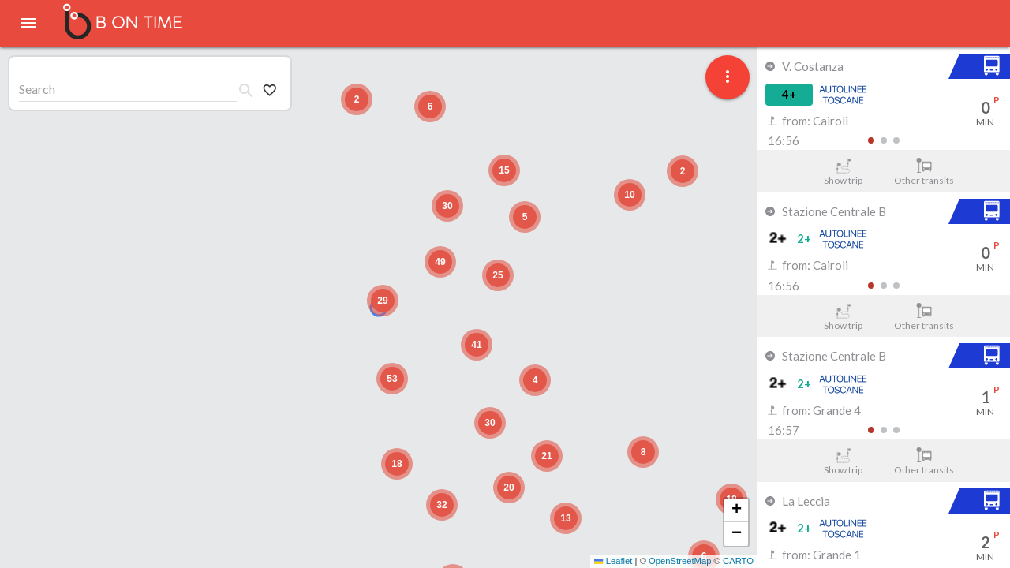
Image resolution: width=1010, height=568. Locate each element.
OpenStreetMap (680, 561)
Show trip (843, 172)
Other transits (924, 172)
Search (37, 88)
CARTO (738, 561)
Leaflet (613, 561)
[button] (382, 300)
